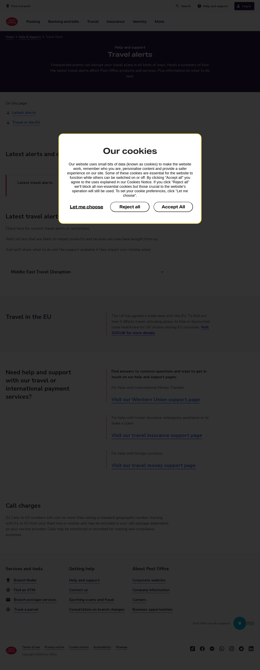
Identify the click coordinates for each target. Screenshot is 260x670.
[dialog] (130, 178)
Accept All (173, 207)
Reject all (129, 207)
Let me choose (86, 207)
